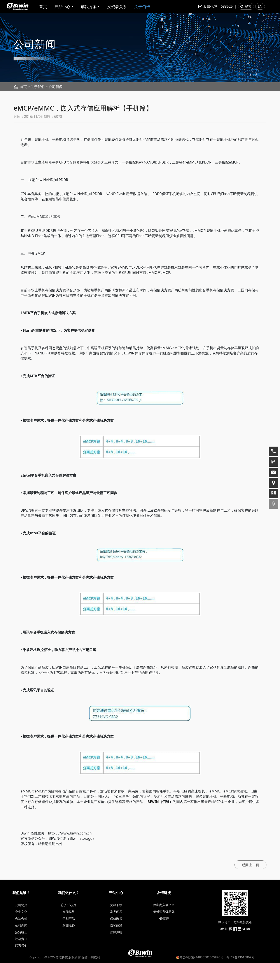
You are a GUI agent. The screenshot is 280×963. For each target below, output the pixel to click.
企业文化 (21, 912)
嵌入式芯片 (68, 905)
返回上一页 (250, 865)
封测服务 (69, 925)
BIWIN (153, 801)
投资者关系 (117, 6)
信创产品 (69, 918)
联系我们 (21, 946)
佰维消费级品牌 (164, 912)
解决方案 (89, 6)
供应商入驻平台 (164, 905)
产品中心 (62, 6)
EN (260, 6)
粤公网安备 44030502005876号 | (201, 957)
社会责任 (21, 939)
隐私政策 (116, 925)
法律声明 (116, 932)
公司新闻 (21, 925)
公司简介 (21, 905)
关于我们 (38, 86)
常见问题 (116, 912)
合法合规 (21, 918)
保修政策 (116, 918)
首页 (43, 6)
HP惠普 (164, 918)
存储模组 (69, 912)
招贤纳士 (21, 932)
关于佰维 (142, 6)
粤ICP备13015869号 (240, 957)
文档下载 (116, 905)
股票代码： (215, 6)
